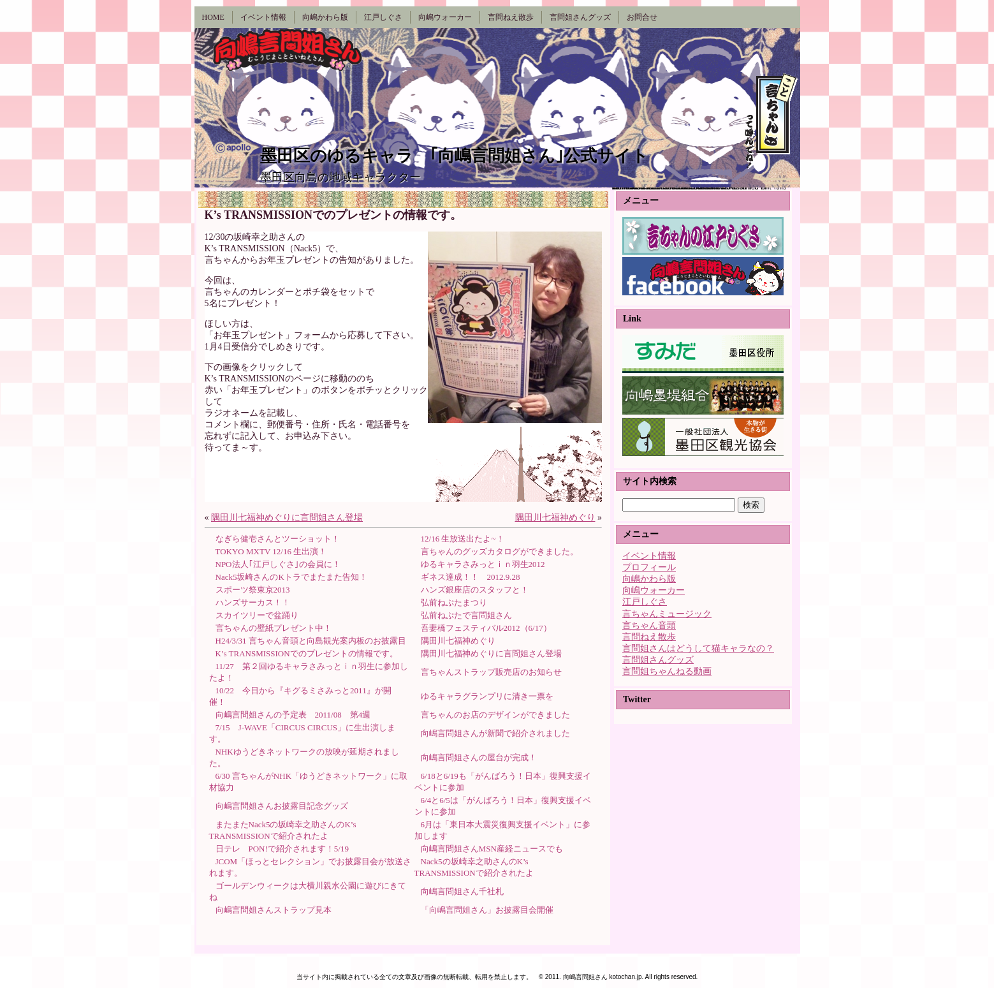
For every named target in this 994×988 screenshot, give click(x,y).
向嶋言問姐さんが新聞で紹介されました (495, 733)
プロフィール (649, 567)
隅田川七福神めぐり (555, 517)
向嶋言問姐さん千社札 (462, 891)
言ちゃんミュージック (667, 614)
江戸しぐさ (644, 602)
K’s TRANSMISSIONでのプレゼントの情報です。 (307, 653)
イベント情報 (649, 556)
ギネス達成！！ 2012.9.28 (470, 577)
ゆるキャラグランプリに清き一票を (487, 696)
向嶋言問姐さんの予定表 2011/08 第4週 (293, 714)
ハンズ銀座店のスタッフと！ (475, 589)
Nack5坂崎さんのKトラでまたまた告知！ (291, 577)
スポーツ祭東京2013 (253, 589)
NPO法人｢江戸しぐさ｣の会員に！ (278, 564)
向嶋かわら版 (649, 579)
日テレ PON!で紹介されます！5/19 (282, 848)
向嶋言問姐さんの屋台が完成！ (479, 757)
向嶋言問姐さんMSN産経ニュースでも (492, 848)
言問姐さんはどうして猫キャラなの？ (698, 648)
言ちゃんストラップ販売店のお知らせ (491, 672)
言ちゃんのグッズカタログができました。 (499, 551)
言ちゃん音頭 (649, 625)
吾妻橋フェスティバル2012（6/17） (486, 628)
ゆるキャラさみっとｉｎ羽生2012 (483, 564)
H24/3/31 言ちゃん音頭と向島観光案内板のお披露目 (311, 640)
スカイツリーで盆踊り (257, 615)
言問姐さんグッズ (658, 660)
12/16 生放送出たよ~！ (462, 538)
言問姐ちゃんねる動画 (667, 671)
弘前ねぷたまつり (454, 602)
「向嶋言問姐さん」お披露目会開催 (487, 910)
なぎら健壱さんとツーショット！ (278, 538)
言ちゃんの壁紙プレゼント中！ (274, 628)
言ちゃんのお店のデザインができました (495, 714)
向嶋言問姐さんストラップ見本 (274, 910)
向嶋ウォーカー (653, 590)
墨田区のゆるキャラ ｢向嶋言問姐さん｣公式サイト (454, 156)
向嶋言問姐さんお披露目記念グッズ (282, 806)
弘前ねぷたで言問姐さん (466, 615)
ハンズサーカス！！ (253, 602)
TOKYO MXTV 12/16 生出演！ (271, 551)
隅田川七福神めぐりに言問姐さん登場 (287, 517)
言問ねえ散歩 (649, 637)
